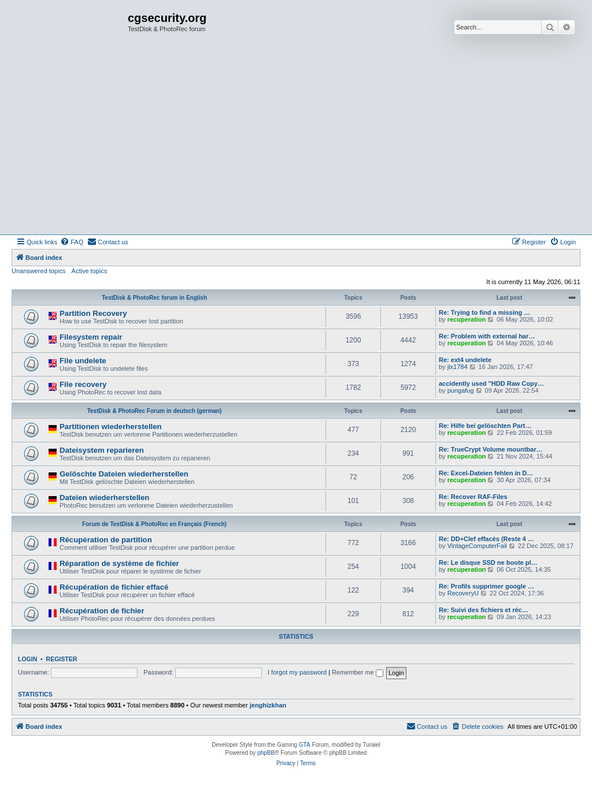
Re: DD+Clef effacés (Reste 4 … (486, 538)
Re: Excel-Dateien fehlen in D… (486, 473)
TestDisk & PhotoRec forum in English (154, 298)
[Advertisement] (296, 148)
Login (27, 658)
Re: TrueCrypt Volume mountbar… (490, 449)
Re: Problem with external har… (487, 336)
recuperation (466, 319)
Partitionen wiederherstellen (111, 426)
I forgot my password (297, 672)
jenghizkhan (268, 705)
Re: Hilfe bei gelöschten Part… (485, 425)
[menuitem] (71, 242)
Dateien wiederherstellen (104, 497)
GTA (304, 745)
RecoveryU (463, 593)
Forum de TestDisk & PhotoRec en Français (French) (154, 524)
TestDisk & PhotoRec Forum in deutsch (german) (154, 411)
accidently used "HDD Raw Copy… (491, 383)
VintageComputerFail (477, 545)
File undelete (83, 360)
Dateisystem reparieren (102, 450)
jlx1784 (457, 366)
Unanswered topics (39, 270)
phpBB (266, 753)
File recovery (83, 384)
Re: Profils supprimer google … (486, 586)
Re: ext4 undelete (465, 359)
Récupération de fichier (102, 610)
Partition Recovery (93, 313)
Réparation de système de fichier (119, 563)
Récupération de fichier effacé (114, 587)
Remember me (357, 672)
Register (61, 658)
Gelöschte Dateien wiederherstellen (124, 474)
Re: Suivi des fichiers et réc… (483, 609)
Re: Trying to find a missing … (484, 312)
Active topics (90, 270)
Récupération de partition (106, 539)
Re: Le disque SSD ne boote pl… (488, 562)
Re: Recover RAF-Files (473, 496)
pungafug (460, 390)
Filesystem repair (91, 337)
